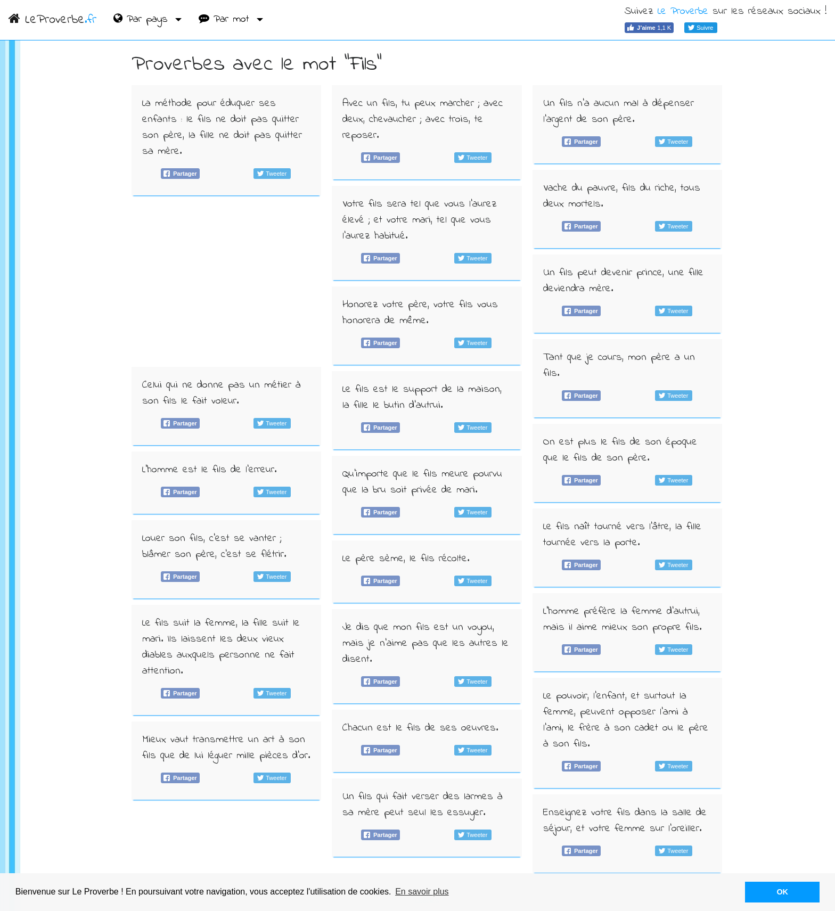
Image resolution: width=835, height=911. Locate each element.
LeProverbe (52, 20)
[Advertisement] (227, 281)
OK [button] (782, 892)
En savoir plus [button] (422, 891)
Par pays (142, 19)
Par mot (226, 19)
